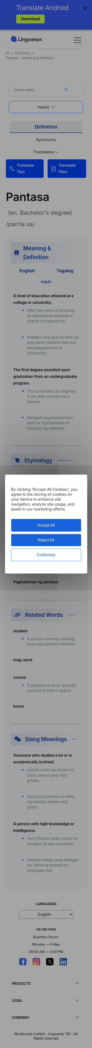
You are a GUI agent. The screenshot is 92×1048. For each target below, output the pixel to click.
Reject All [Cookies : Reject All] (46, 540)
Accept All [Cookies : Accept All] (45, 525)
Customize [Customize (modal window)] (46, 555)
